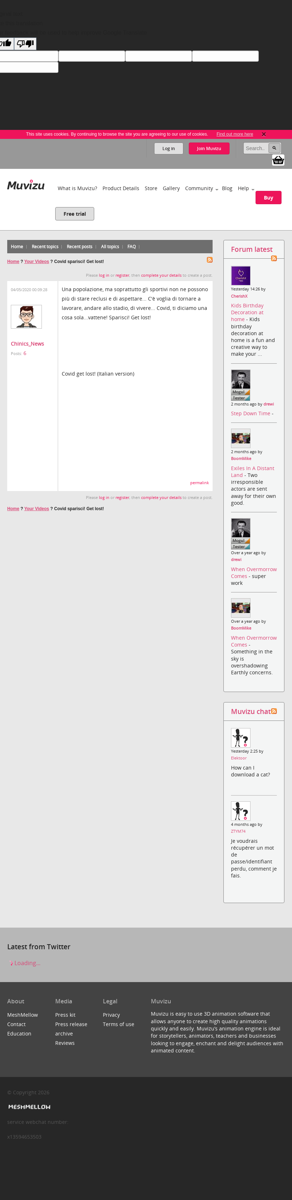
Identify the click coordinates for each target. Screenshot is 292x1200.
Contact (16, 1024)
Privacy (111, 1014)
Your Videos (36, 261)
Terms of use (118, 1024)
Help (243, 188)
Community (199, 188)
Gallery (171, 188)
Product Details (121, 188)
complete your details (161, 275)
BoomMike (241, 458)
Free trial (75, 213)
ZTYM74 (238, 831)
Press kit (65, 1014)
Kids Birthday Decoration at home (247, 312)
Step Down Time (251, 413)
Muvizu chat (251, 711)
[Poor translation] (25, 44)
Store (151, 188)
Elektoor (239, 758)
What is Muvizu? (77, 188)
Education (19, 1033)
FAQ (131, 247)
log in (104, 275)
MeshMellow (22, 1014)
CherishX (239, 296)
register (122, 275)
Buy (268, 197)
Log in (168, 148)
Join (209, 148)
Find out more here (235, 134)
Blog (227, 188)
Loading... (23, 963)
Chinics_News (27, 343)
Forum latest (252, 249)
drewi (268, 404)
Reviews (65, 1042)
